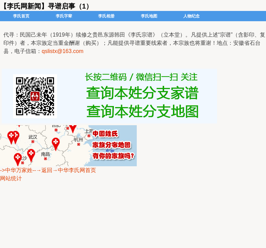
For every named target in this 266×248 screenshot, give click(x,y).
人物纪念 (191, 16)
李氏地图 (149, 16)
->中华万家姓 (16, 170)
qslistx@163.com (62, 51)
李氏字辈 (64, 16)
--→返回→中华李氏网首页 (64, 170)
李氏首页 (21, 16)
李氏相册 (106, 16)
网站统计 (11, 178)
